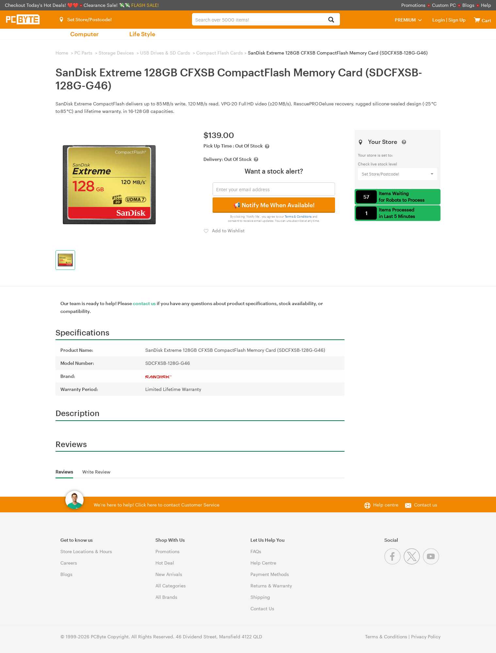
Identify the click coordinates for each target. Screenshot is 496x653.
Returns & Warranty (271, 585)
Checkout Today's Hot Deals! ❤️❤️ (42, 5)
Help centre (385, 504)
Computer (84, 34)
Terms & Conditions (298, 216)
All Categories (170, 585)
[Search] (331, 20)
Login (438, 20)
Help (486, 5)
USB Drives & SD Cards (165, 52)
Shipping (260, 597)
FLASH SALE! (145, 5)
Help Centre (263, 563)
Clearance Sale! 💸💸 (107, 5)
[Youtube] (432, 563)
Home (62, 52)
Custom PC (444, 5)
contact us (144, 303)
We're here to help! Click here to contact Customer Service (156, 504)
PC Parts (83, 52)
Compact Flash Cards (219, 52)
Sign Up (456, 20)
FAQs (255, 551)
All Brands (166, 597)
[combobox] (266, 19)
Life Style (142, 34)
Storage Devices (116, 52)
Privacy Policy (425, 636)
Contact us (425, 504)
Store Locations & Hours (86, 551)
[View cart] (477, 20)
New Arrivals (168, 574)
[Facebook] (394, 563)
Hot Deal (164, 563)
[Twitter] (413, 563)
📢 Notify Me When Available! (273, 205)
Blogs (468, 5)
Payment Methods (269, 574)
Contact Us (262, 608)
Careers (68, 563)
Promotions (413, 5)
